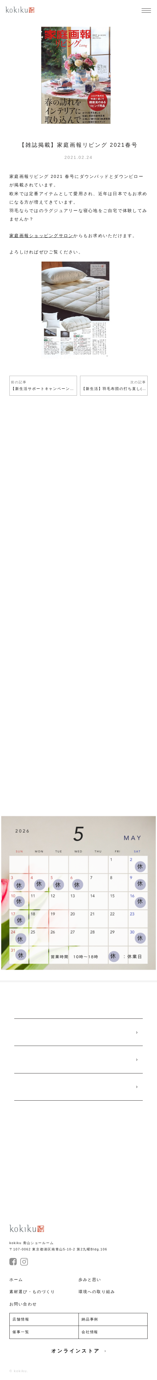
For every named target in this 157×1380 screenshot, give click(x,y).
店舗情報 (20, 1319)
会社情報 (90, 1332)
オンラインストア (78, 1350)
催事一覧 (20, 1332)
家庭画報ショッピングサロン (41, 235)
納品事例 (90, 1319)
